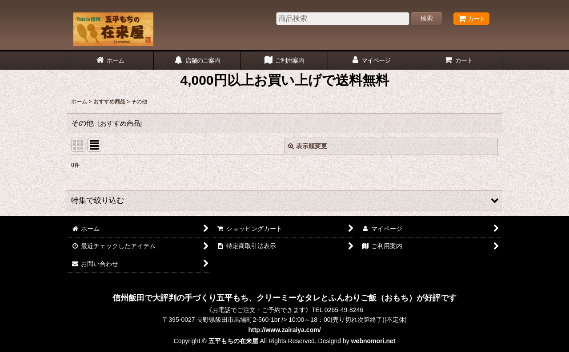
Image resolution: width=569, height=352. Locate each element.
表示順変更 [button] (307, 146)
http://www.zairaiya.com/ (284, 329)
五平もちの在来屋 (233, 340)
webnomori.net (373, 340)
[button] (284, 200)
